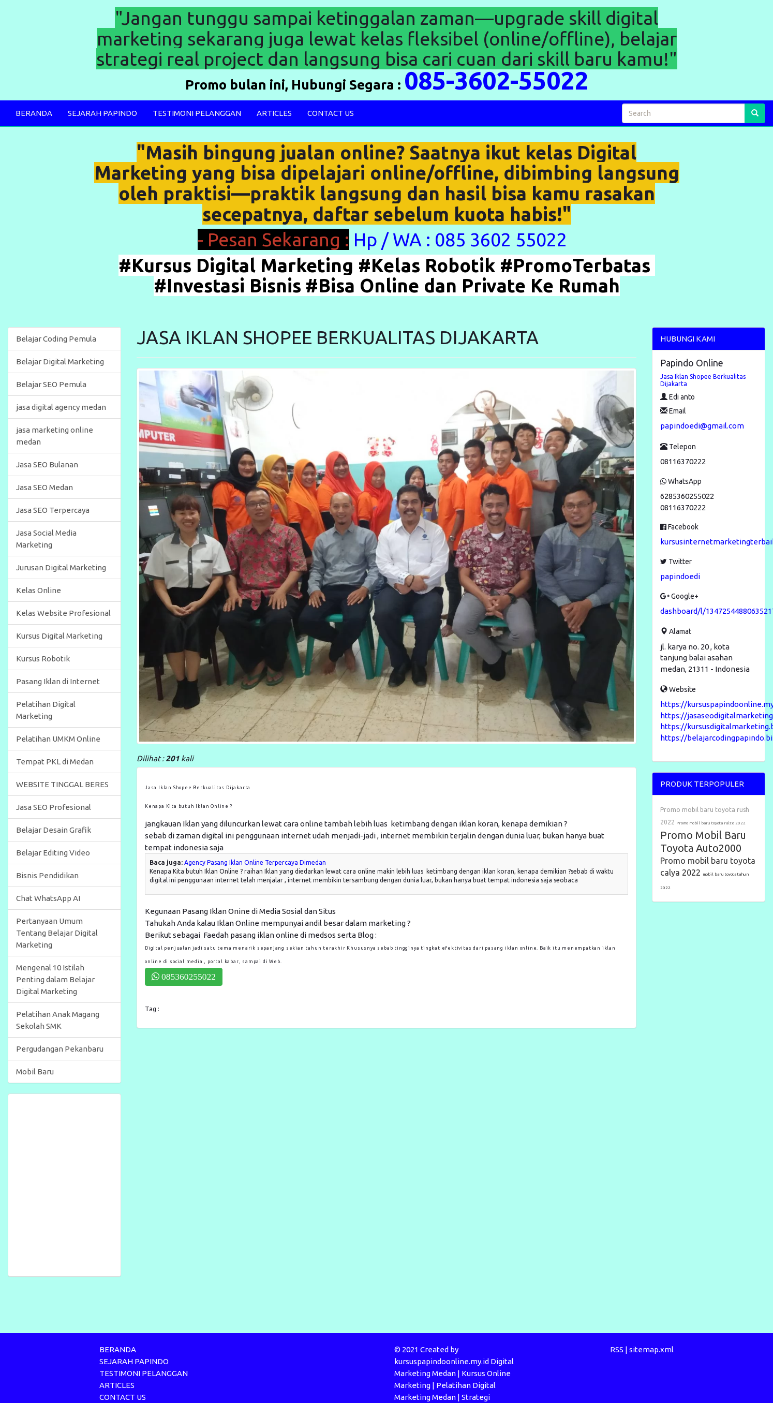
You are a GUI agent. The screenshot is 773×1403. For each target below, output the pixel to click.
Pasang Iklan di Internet (58, 681)
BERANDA (34, 113)
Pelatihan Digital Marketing (46, 710)
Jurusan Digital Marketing (61, 567)
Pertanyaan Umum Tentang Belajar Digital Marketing (57, 933)
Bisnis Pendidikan (47, 875)
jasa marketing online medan (54, 435)
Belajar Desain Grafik (53, 829)
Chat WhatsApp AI (48, 898)
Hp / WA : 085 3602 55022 (462, 239)
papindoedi (680, 576)
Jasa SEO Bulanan (47, 464)
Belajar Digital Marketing (60, 361)
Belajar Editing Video (53, 852)
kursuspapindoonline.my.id (441, 1361)
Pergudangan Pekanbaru (59, 1048)
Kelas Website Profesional (63, 613)
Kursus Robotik (43, 658)
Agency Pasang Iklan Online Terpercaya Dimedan (255, 862)
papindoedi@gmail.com (702, 425)
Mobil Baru (35, 1071)
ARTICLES (274, 113)
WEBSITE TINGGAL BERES (62, 784)
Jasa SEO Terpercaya (53, 510)
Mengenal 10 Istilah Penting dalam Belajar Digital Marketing (55, 979)
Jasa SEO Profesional (53, 807)
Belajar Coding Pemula (56, 338)
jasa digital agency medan (61, 407)
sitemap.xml (651, 1349)
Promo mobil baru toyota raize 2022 (711, 823)
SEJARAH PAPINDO (102, 113)
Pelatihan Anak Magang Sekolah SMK (57, 1020)
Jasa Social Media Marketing (46, 538)
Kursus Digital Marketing (59, 635)
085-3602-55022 (496, 80)
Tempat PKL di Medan (55, 761)
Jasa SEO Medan (44, 487)
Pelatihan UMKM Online (58, 738)
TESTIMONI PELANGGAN (197, 113)
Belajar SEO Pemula (51, 384)
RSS (616, 1349)
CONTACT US (330, 113)
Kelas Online (38, 590)
